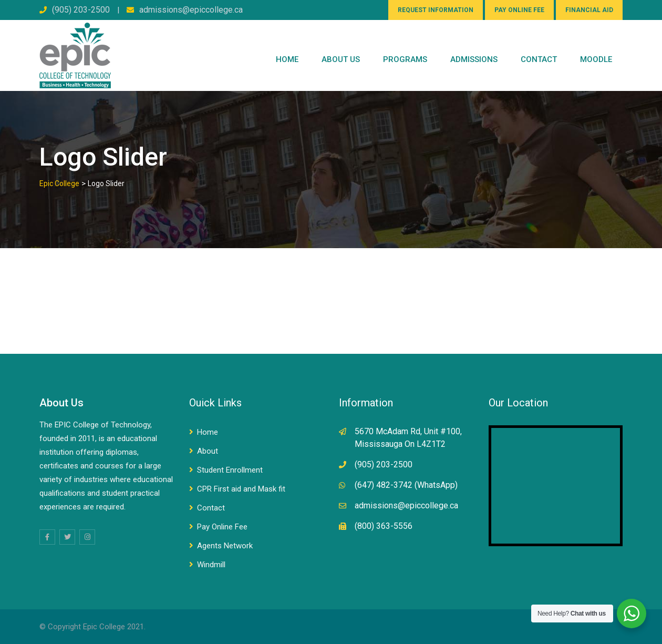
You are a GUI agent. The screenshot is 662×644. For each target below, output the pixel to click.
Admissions (474, 59)
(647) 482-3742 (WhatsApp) (406, 485)
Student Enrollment (230, 470)
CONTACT (539, 59)
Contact (211, 508)
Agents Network (225, 545)
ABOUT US (341, 59)
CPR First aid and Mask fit (241, 489)
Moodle (596, 59)
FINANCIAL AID (589, 10)
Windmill (211, 564)
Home (287, 59)
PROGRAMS (405, 59)
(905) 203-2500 (81, 10)
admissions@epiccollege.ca (191, 10)
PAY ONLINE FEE (519, 10)
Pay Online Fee (222, 526)
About (207, 451)
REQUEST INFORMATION (435, 10)
